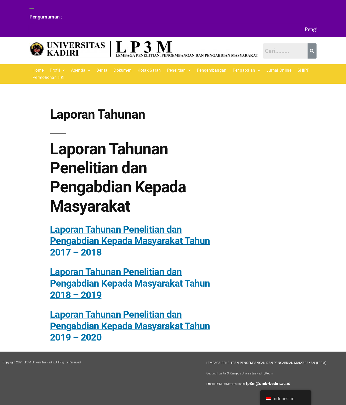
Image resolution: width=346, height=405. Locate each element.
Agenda (80, 70)
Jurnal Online (278, 70)
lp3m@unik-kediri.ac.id (268, 383)
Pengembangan (212, 70)
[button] (57, 70)
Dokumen (122, 70)
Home (38, 70)
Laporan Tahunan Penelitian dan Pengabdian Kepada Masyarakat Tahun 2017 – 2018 (130, 241)
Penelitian (179, 70)
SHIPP (304, 70)
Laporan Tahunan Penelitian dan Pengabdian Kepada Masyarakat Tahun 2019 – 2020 (130, 326)
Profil (57, 70)
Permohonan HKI (48, 77)
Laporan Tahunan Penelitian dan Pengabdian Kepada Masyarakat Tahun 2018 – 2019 (130, 283)
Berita (101, 70)
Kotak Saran (149, 70)
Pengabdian (246, 70)
